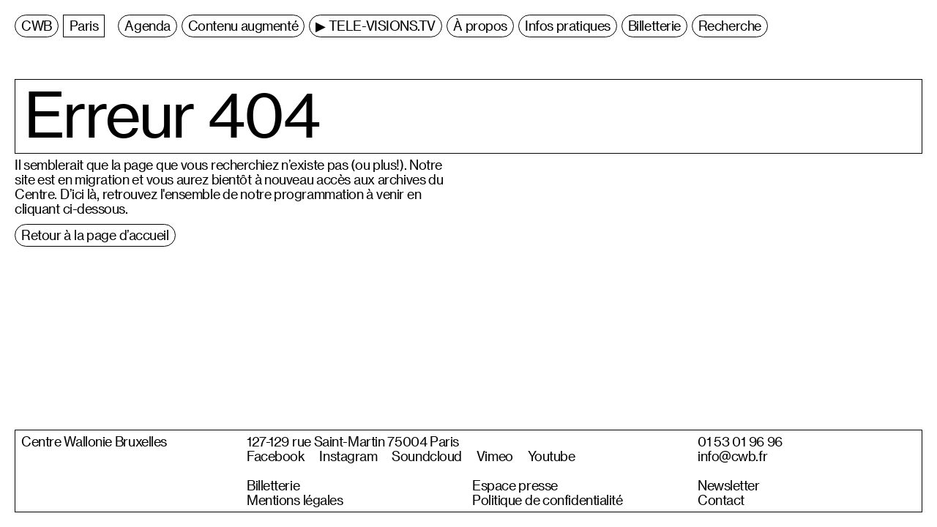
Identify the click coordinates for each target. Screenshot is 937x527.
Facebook (276, 456)
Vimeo (495, 456)
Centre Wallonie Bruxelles (94, 441)
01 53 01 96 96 (740, 441)
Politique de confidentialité (547, 500)
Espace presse (515, 485)
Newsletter (729, 485)
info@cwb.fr (732, 456)
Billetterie (273, 485)
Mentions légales (295, 500)
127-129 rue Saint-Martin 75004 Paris (353, 441)
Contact (721, 500)
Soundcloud (427, 456)
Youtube (551, 456)
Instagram (348, 456)
